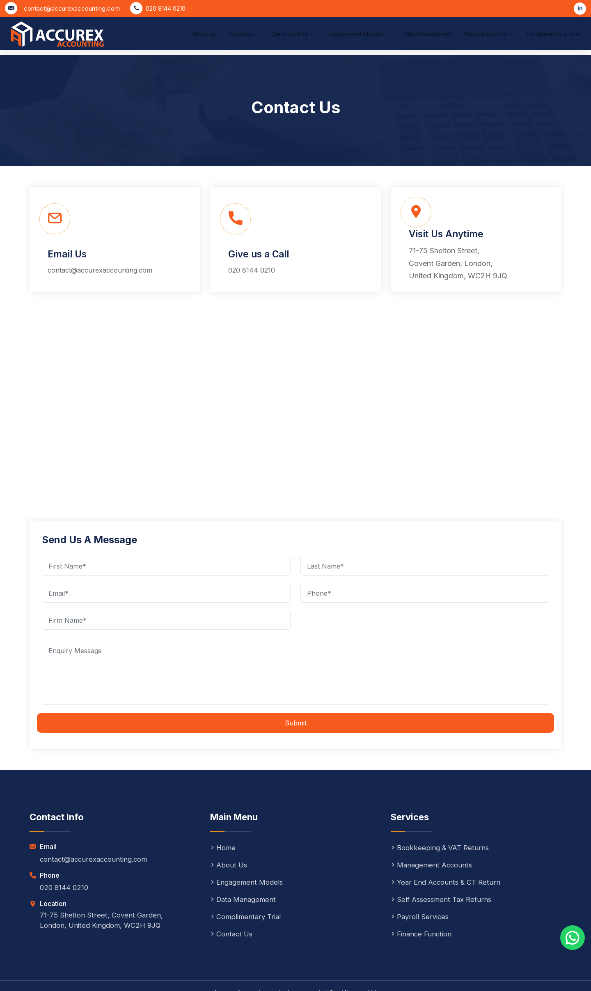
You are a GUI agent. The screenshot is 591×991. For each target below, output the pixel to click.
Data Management (392, 42)
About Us (229, 835)
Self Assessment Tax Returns (443, 870)
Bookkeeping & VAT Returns (442, 818)
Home (223, 818)
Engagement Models (316, 42)
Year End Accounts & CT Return (448, 853)
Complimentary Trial (539, 42)
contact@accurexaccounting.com (72, 8)
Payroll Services (421, 887)
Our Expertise (240, 42)
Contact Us (232, 904)
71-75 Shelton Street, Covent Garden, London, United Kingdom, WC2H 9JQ (491, 233)
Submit (296, 694)
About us (138, 42)
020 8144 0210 (166, 8)
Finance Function (423, 904)
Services (184, 42)
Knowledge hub (469, 42)
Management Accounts (433, 835)
